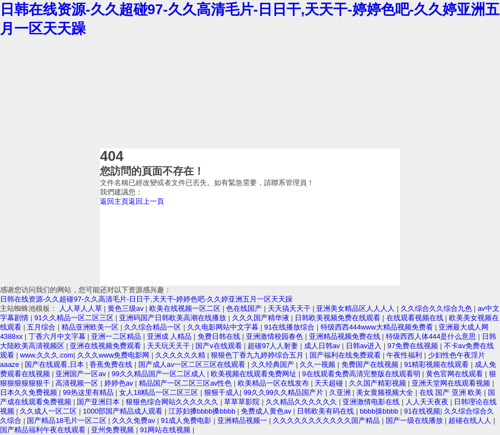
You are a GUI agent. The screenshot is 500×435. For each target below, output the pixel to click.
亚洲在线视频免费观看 (106, 346)
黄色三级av (126, 308)
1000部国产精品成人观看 (124, 411)
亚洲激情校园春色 (275, 336)
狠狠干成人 (222, 392)
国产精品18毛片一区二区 (67, 420)
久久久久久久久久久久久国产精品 (327, 420)
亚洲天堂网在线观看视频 (452, 383)
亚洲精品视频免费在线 (346, 336)
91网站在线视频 (166, 430)
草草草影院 (243, 402)
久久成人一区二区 (49, 411)
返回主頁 (114, 201)
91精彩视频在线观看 (437, 364)
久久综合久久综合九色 (437, 308)
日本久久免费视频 (29, 392)
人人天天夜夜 (428, 402)
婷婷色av (119, 383)
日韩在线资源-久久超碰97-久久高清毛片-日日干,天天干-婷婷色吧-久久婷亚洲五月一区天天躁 (146, 299)
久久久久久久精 (181, 355)
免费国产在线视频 (371, 364)
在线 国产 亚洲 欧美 (451, 392)
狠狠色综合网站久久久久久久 (173, 402)
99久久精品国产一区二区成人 (159, 374)
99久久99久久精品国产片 (284, 392)
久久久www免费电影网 (114, 355)
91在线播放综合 (290, 327)
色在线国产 (245, 308)
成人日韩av (323, 346)
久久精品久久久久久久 (302, 402)
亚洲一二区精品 (117, 336)
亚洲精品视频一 (243, 420)
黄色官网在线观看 (455, 374)
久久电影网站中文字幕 (224, 327)
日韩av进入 (365, 346)
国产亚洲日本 (99, 402)
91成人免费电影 (187, 420)
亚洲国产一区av (81, 374)
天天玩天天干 (169, 346)
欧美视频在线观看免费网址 (255, 374)
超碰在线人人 (470, 420)
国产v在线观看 (219, 346)
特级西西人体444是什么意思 (432, 336)
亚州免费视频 (113, 430)
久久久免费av (134, 420)
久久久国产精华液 (261, 318)
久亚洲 (341, 392)
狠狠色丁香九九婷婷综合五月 (258, 355)
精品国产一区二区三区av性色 (186, 383)
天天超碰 (329, 383)
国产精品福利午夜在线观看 (44, 430)
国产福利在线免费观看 (346, 355)
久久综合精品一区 (153, 327)
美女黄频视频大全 (385, 392)
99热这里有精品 (89, 392)
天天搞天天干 (290, 308)
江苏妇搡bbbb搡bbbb (203, 411)
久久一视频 (319, 364)
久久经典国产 (273, 364)
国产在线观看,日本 (55, 364)
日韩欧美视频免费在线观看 (339, 318)
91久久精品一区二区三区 (74, 318)
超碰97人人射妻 (274, 346)
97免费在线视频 (413, 346)
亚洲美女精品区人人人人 (356, 308)
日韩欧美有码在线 (326, 411)
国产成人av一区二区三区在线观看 (193, 364)
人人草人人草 (81, 308)
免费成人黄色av (267, 411)
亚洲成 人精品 (170, 336)
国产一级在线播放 (415, 420)
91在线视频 (422, 411)
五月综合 (42, 327)
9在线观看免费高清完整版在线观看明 (362, 374)
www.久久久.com (46, 355)
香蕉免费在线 (111, 364)
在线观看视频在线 (416, 318)
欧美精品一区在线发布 (274, 383)
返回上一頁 (146, 201)
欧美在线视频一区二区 (186, 308)
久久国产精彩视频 (378, 383)
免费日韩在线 (220, 336)
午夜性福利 (405, 355)
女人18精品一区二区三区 (159, 392)
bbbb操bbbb (380, 411)
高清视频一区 (77, 383)
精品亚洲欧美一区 (91, 327)
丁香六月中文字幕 (58, 336)
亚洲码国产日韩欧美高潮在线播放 (173, 318)
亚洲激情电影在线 (372, 402)
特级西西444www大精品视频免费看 (378, 327)
